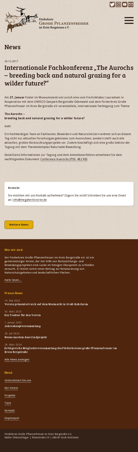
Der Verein (11, 388)
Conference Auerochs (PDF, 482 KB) (64, 159)
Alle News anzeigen (16, 359)
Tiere (7, 403)
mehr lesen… (13, 280)
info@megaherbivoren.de (30, 199)
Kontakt (9, 410)
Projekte (9, 395)
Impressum (11, 418)
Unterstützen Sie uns (17, 380)
